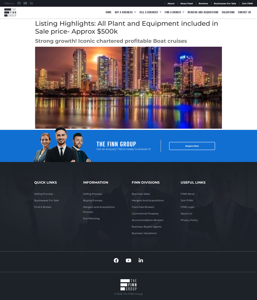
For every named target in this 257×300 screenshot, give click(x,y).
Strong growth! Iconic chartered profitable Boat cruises (111, 41)
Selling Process (43, 193)
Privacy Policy (189, 220)
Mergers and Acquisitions (203, 12)
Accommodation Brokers (147, 220)
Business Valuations (144, 233)
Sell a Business (150, 12)
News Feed (186, 3)
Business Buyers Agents (147, 226)
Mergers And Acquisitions (148, 200)
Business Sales (141, 193)
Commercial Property (145, 213)
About (171, 3)
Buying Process (92, 200)
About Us (186, 213)
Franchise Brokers (143, 207)
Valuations (228, 12)
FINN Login (188, 207)
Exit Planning (91, 218)
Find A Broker (174, 12)
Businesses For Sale (225, 3)
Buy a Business (125, 12)
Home (109, 12)
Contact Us (244, 12)
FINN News (188, 193)
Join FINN (247, 3)
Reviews (203, 3)
